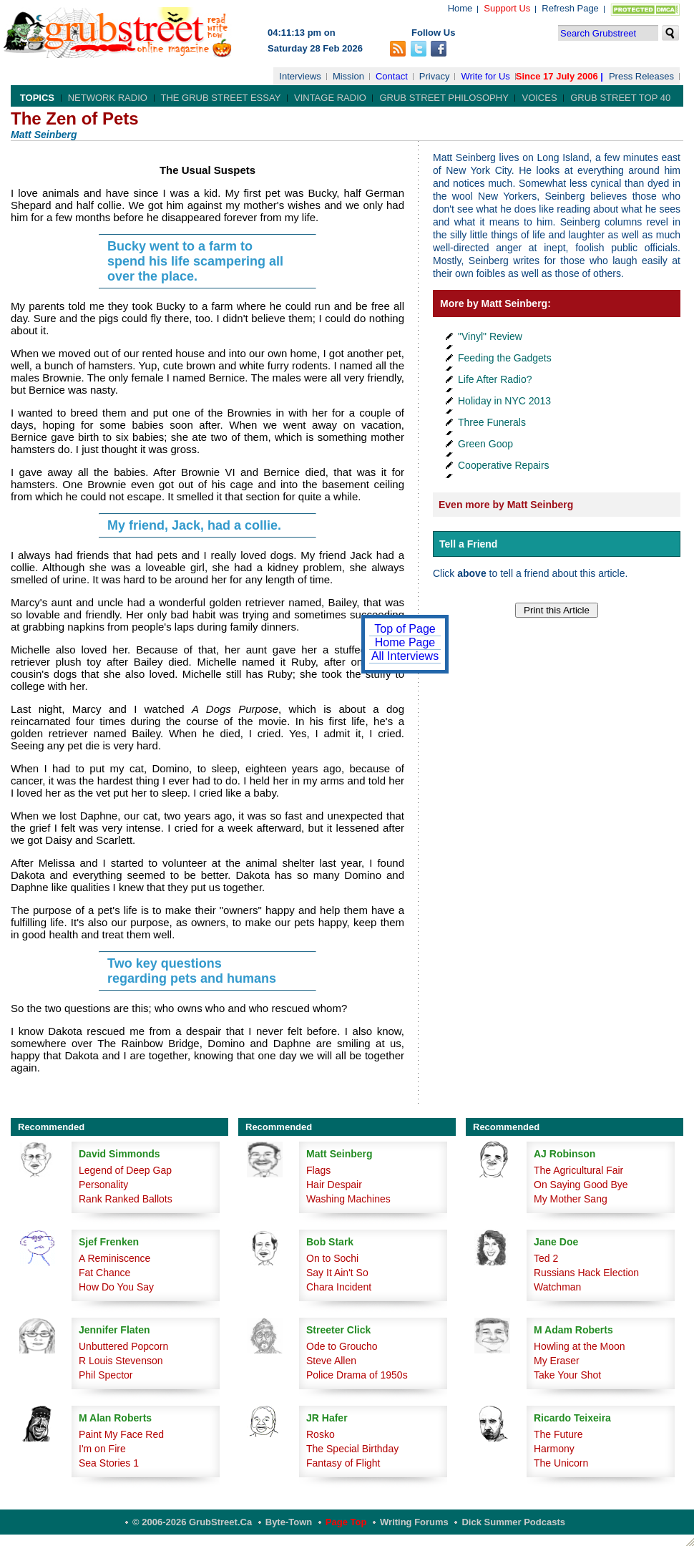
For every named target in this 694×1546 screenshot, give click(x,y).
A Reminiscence (114, 1258)
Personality (103, 1184)
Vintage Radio (330, 97)
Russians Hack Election (586, 1272)
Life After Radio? (495, 379)
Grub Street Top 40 (620, 97)
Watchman (557, 1287)
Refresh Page (570, 8)
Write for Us (485, 76)
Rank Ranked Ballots (125, 1199)
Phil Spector (105, 1375)
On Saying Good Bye (581, 1184)
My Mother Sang (570, 1199)
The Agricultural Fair (578, 1170)
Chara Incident (338, 1287)
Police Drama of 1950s (357, 1375)
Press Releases (641, 76)
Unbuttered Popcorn (123, 1346)
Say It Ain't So (337, 1272)
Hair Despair (334, 1184)
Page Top (346, 1522)
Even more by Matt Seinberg (506, 504)
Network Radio (107, 97)
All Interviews (405, 656)
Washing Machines (348, 1199)
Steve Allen (331, 1360)
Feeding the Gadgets (505, 358)
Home (460, 8)
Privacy (434, 76)
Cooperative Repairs (503, 465)
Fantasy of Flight (343, 1463)
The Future (558, 1434)
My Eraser (557, 1360)
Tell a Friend (468, 544)
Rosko (320, 1434)
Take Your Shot (567, 1375)
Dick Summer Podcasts (513, 1522)
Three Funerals (492, 422)
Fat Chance (104, 1272)
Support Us (507, 8)
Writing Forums (414, 1522)
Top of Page (404, 629)
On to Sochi (332, 1258)
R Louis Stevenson (121, 1360)
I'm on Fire (102, 1448)
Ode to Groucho (342, 1346)
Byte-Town (288, 1522)
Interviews (300, 76)
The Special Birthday (352, 1448)
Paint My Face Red (121, 1434)
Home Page (405, 642)
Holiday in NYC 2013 (504, 401)
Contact (392, 76)
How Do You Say (116, 1287)
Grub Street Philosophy (443, 97)
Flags (318, 1170)
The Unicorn (561, 1463)
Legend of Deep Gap (125, 1170)
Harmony (554, 1448)
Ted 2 (546, 1258)
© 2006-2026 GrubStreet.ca (192, 1522)
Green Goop (485, 443)
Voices (539, 97)
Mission (348, 76)
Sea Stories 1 (109, 1463)
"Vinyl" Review (490, 336)
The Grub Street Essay (221, 97)
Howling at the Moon (579, 1346)
